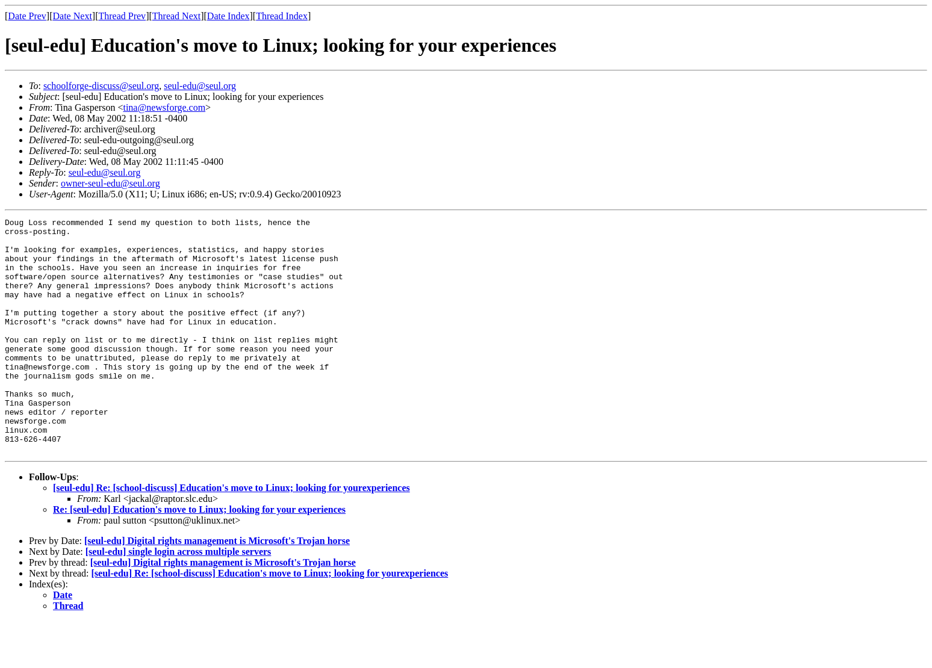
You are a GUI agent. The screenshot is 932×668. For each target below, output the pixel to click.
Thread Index (282, 16)
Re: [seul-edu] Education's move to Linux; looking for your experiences (199, 556)
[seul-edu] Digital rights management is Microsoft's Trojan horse (217, 588)
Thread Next (176, 16)
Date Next (72, 16)
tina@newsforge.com (164, 107)
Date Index (228, 16)
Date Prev (27, 16)
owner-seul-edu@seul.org (110, 183)
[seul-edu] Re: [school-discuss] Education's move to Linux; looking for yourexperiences (231, 535)
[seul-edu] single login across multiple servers (178, 598)
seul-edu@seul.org (200, 86)
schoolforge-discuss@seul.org (101, 86)
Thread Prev (122, 16)
